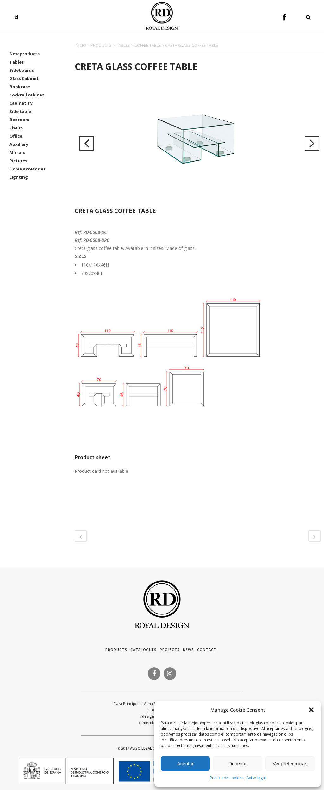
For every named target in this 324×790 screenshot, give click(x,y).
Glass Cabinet (24, 78)
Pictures (18, 161)
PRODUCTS (101, 45)
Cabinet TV (21, 103)
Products (116, 649)
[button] (311, 710)
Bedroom (19, 119)
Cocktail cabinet (26, 95)
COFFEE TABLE (147, 45)
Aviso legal (256, 778)
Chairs (16, 128)
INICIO (80, 45)
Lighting (18, 177)
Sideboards (21, 70)
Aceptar (185, 763)
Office (15, 136)
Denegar (237, 763)
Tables (16, 62)
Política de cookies (226, 778)
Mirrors (17, 152)
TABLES (123, 45)
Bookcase (19, 86)
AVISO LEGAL (141, 748)
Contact (206, 649)
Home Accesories (27, 169)
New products (24, 54)
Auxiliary (18, 144)
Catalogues (143, 649)
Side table (20, 111)
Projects (170, 649)
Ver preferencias (290, 763)
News (188, 649)
